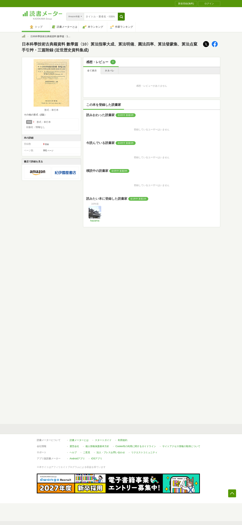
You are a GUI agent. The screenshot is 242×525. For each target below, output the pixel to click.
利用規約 (122, 440)
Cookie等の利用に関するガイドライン (135, 446)
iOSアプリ (96, 458)
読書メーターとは (79, 440)
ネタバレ (109, 70)
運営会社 (74, 446)
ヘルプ (73, 452)
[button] (121, 17)
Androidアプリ (77, 458)
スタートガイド (103, 440)
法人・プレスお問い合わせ (110, 452)
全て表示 (92, 70)
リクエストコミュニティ (144, 452)
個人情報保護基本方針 (97, 446)
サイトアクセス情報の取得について (181, 446)
